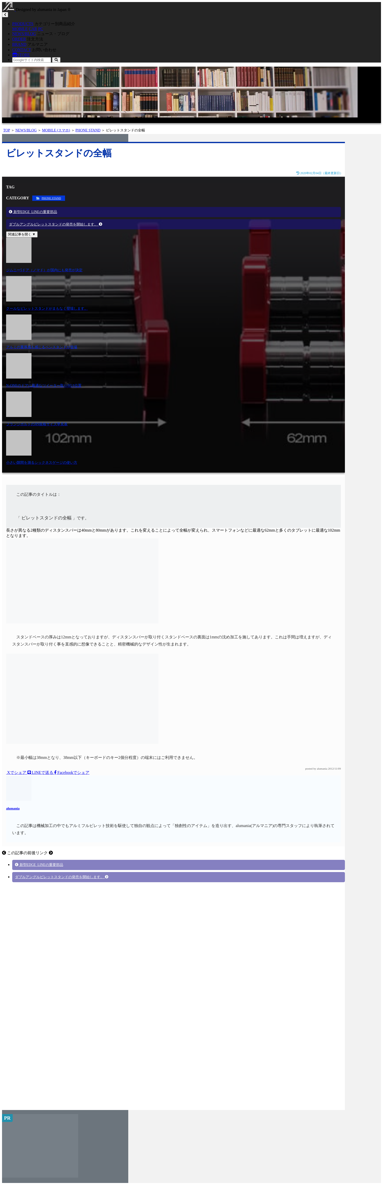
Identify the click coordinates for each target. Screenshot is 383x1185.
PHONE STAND (87, 130)
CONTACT (21, 50)
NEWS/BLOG (24, 34)
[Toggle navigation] (5, 14)
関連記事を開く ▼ (22, 234)
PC (40, 29)
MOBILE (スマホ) (56, 130)
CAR (33, 29)
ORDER (19, 39)
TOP (6, 130)
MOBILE (20, 29)
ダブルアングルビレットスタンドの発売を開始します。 (55, 224)
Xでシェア (16, 772)
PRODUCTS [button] (23, 24)
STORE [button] (21, 55)
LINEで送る (40, 772)
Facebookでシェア (71, 772)
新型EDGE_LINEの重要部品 (33, 212)
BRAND (19, 44)
